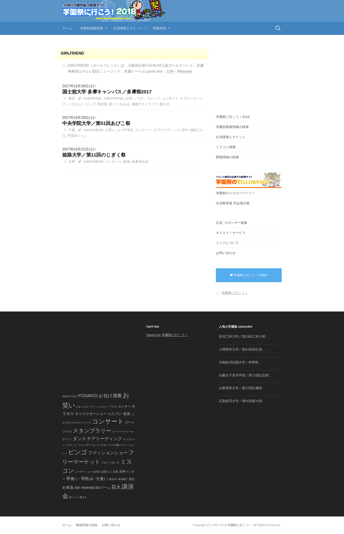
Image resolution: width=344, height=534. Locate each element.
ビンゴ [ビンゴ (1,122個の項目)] (77, 452)
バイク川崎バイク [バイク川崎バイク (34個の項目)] (116, 445)
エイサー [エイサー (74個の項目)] (124, 406)
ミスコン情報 (226, 147)
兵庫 (71, 161)
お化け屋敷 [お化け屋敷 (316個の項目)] (110, 395)
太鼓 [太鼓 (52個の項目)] (115, 471)
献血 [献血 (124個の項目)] (70, 487)
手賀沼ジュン (77, 135)
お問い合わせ (226, 253)
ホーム (67, 28)
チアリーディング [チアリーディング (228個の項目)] (104, 438)
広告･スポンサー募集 (231, 222)
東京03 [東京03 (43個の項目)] (113, 479)
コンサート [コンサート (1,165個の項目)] (108, 421)
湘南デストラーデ (145, 104)
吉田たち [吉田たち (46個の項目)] (106, 471)
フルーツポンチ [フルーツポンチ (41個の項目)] (110, 462)
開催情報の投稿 (227, 157)
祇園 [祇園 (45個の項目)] (77, 487)
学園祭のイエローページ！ (235, 193)
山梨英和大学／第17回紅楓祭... (242, 388)
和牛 (185, 130)
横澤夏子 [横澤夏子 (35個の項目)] (123, 479)
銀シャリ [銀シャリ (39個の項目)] (74, 497)
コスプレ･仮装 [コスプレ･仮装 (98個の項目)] (119, 414)
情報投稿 (159, 28)
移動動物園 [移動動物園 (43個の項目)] (87, 487)
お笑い (130, 98)
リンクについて (227, 243)
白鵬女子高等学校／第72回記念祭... (245, 375)
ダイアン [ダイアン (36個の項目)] (67, 439)
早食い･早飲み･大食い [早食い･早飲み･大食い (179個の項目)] (87, 478)
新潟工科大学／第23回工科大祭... (243, 336)
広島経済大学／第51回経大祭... (242, 401)
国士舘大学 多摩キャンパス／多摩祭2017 (107, 91)
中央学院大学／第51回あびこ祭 (96, 123)
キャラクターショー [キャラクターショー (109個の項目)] (91, 414)
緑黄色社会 (140, 161)
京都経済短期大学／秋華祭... (240, 362)
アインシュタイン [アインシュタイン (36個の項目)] (98, 406)
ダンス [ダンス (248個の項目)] (79, 438)
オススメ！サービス (230, 233)
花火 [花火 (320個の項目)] (116, 487)
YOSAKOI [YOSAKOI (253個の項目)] (88, 395)
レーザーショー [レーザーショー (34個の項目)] (83, 471)
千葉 (71, 130)
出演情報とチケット (128, 28)
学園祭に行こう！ (234, 293)
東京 (71, 98)
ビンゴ (91, 104)
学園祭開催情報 (91, 28)
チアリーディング (167, 130)
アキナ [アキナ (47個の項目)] (113, 406)
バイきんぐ (75, 104)
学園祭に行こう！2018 (232, 117)
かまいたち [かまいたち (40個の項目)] (82, 406)
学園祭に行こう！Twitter (248, 275)
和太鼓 (102, 104)
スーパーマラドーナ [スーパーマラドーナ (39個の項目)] (123, 431)
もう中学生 (125, 130)
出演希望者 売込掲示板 (233, 203)
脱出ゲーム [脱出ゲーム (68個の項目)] (102, 487)
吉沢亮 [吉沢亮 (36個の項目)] (96, 471)
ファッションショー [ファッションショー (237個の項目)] (107, 452)
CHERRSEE (93, 98)
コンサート (170, 98)
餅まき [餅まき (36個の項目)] (83, 497)
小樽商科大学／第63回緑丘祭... (242, 349)
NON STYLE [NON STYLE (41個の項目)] (69, 396)
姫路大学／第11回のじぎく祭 (94, 155)
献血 (127, 161)
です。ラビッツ (148, 98)
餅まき (165, 104)
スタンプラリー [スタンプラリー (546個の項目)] (92, 431)
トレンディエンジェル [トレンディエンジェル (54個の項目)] (92, 445)
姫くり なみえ (119, 104)
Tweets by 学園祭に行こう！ (167, 335)
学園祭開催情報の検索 (232, 127)
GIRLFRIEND (114, 98)
